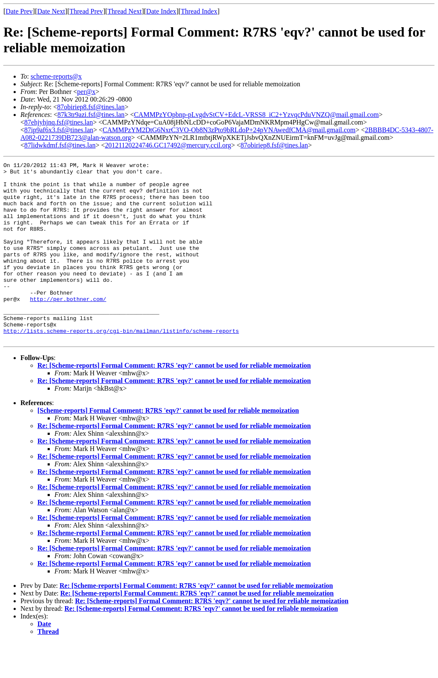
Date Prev (19, 11)
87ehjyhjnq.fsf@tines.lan (58, 122)
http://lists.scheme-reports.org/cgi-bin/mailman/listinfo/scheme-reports (121, 365)
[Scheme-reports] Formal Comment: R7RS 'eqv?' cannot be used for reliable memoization (168, 446)
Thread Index (199, 11)
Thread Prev (86, 11)
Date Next (51, 11)
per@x (86, 91)
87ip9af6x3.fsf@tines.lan (58, 129)
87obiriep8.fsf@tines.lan (91, 107)
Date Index (161, 11)
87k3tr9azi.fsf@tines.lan (91, 114)
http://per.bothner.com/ (68, 327)
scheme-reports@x (56, 76)
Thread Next (125, 11)
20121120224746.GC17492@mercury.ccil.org (168, 145)
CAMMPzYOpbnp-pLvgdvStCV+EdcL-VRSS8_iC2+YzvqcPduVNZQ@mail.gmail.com (256, 114)
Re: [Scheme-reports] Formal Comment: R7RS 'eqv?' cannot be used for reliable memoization (174, 401)
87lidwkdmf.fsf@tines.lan (60, 145)
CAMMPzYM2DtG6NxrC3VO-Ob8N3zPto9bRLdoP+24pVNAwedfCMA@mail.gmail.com (229, 129)
